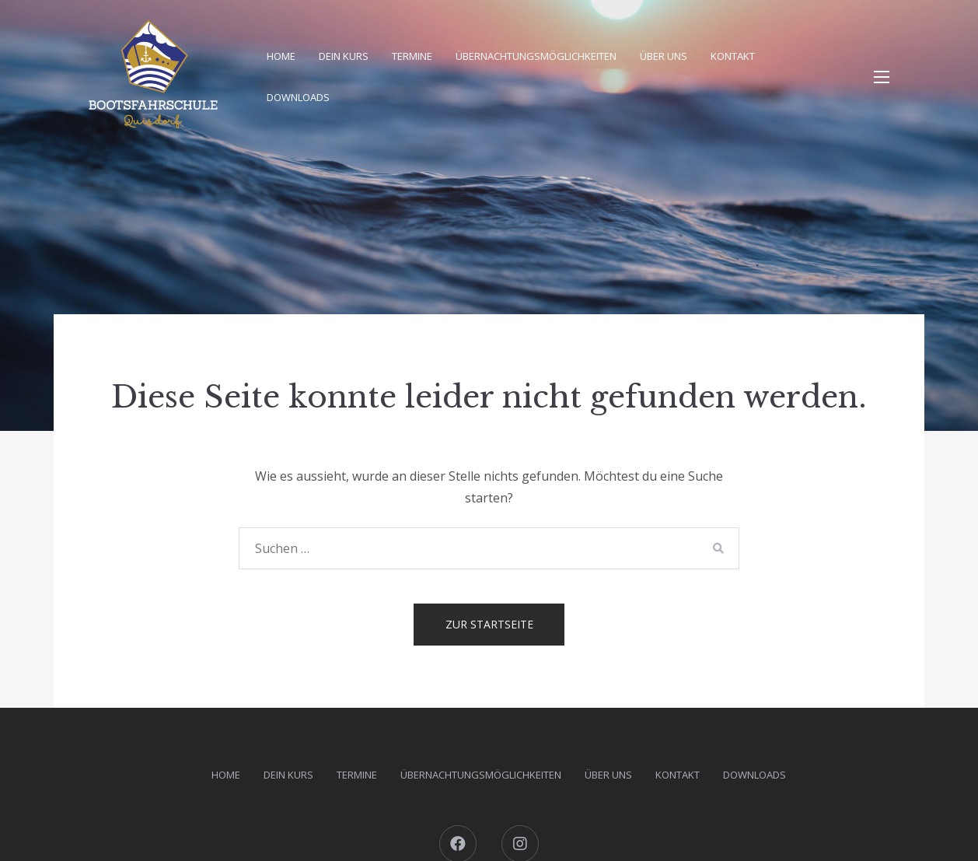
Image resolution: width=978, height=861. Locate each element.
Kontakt (733, 56)
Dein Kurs (343, 56)
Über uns (663, 56)
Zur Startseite (489, 624)
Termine (412, 56)
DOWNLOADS (298, 97)
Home (281, 56)
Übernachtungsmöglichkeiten (536, 56)
